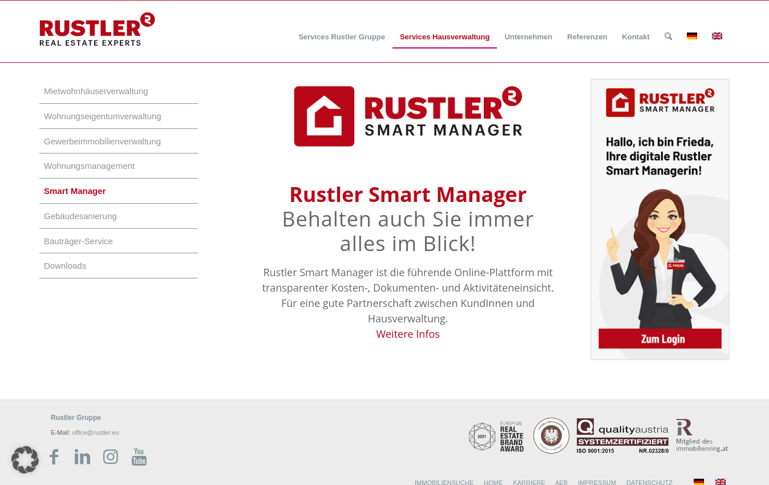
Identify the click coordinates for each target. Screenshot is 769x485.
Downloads (65, 265)
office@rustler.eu (95, 432)
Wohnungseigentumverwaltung (102, 116)
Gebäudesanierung (80, 216)
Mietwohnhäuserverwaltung (96, 91)
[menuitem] (341, 30)
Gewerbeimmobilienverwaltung (102, 141)
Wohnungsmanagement (89, 166)
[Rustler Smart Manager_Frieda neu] (660, 219)
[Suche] (668, 37)
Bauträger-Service (78, 241)
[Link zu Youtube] (139, 457)
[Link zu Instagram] (110, 457)
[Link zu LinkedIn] (82, 457)
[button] (25, 460)
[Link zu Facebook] (53, 457)
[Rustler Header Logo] (97, 29)
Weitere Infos (407, 334)
